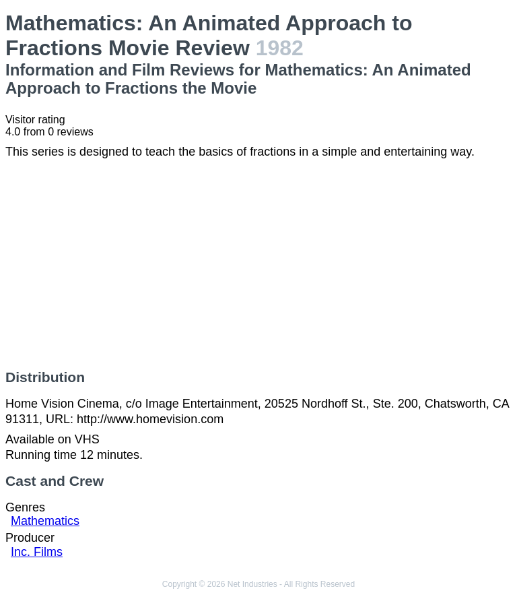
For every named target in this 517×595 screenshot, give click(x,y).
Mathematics (45, 521)
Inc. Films (37, 552)
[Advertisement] (258, 264)
